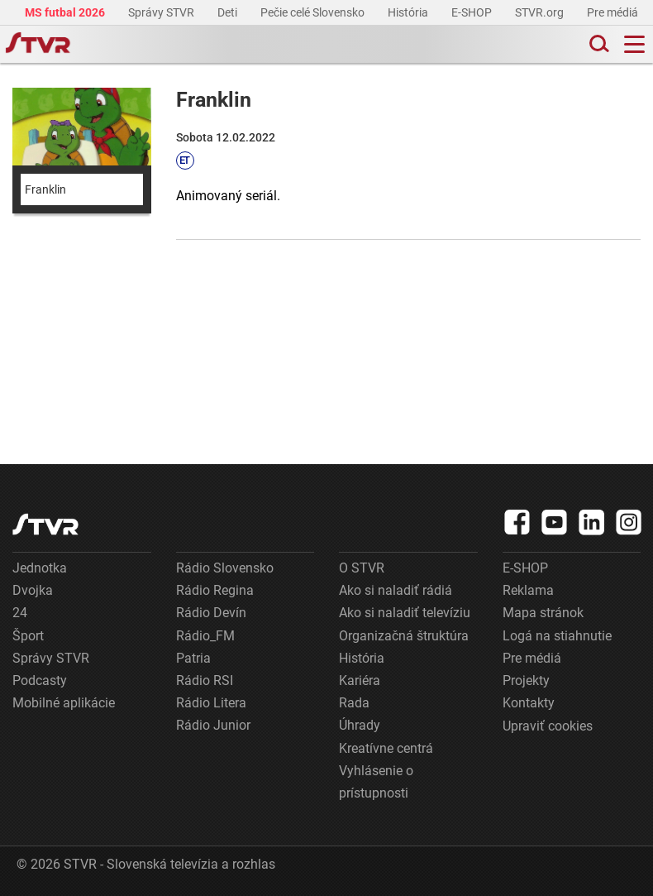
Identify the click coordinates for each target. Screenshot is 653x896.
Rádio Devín (211, 612)
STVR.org (540, 12)
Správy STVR (162, 12)
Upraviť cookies (548, 726)
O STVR (361, 568)
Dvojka (32, 590)
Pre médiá (614, 12)
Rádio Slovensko (225, 568)
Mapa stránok (543, 612)
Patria (193, 658)
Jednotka (39, 568)
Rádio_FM (205, 636)
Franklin (45, 189)
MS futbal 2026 (66, 12)
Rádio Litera (211, 703)
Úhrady (359, 725)
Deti (228, 12)
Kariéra (359, 680)
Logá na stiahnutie (557, 636)
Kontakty (529, 703)
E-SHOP (472, 12)
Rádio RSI (204, 680)
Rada (354, 703)
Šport (28, 636)
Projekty (526, 680)
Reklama (528, 590)
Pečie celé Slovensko (313, 12)
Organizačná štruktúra (404, 636)
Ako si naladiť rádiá (395, 590)
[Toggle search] (597, 44)
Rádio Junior (213, 725)
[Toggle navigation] (634, 44)
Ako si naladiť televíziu (404, 612)
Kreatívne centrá (386, 748)
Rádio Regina (215, 590)
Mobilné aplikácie (63, 703)
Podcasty (39, 680)
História (409, 12)
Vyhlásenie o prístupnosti (376, 782)
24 (19, 612)
